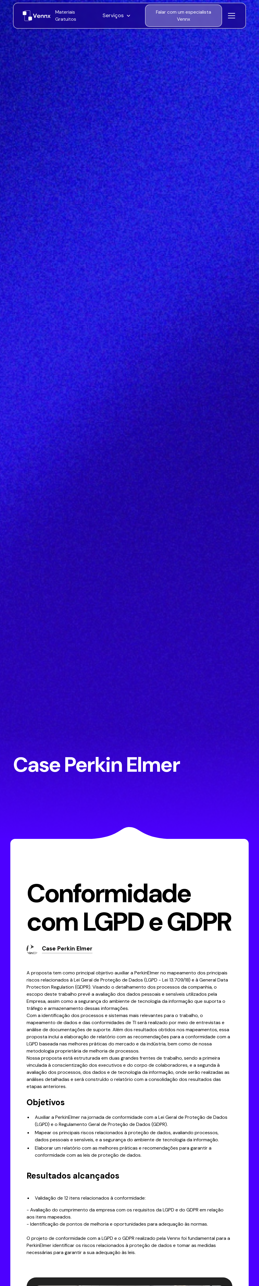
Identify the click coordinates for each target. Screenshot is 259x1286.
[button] (121, 15)
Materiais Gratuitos (65, 15)
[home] (37, 15)
